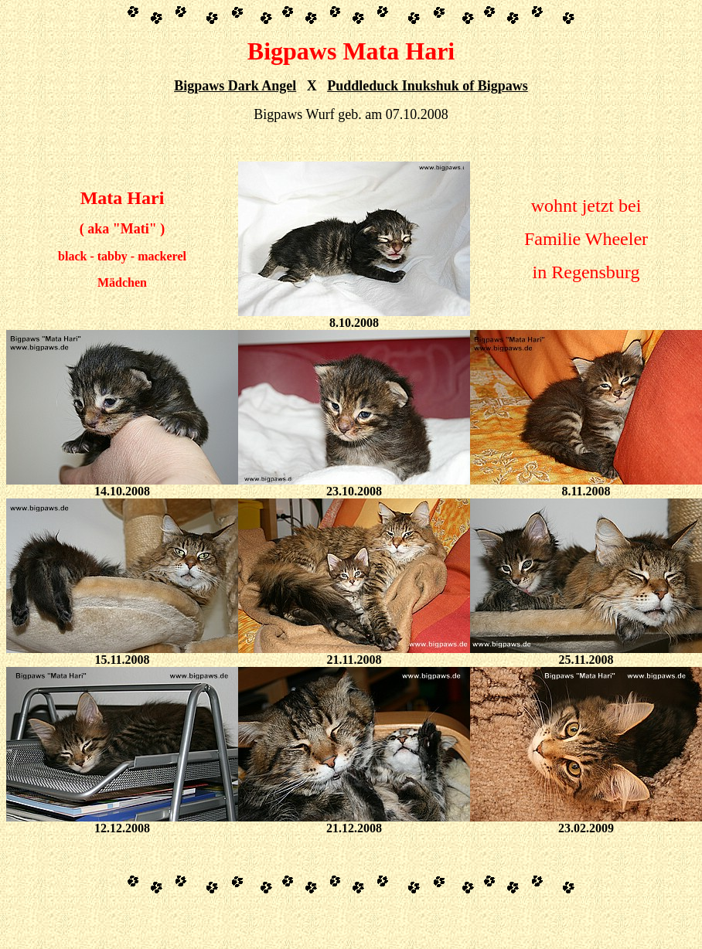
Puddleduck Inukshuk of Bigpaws (427, 86)
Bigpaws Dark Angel (235, 86)
